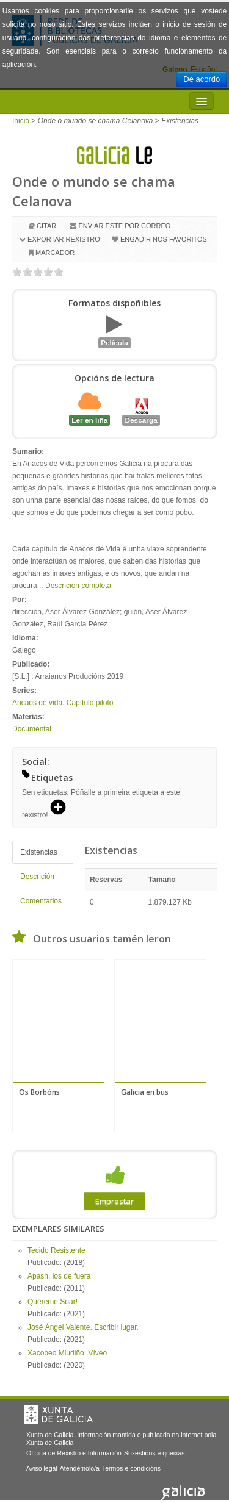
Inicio (20, 121)
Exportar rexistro (63, 239)
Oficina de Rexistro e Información (74, 1453)
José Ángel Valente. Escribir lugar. (83, 1327)
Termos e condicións (131, 1468)
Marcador (55, 252)
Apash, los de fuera (58, 1276)
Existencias (38, 852)
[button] (62, 808)
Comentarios (41, 901)
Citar (46, 225)
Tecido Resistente (56, 1250)
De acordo (201, 79)
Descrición (37, 876)
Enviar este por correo (124, 225)
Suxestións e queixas (154, 1453)
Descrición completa (78, 585)
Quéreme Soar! (52, 1301)
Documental (31, 729)
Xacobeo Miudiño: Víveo (67, 1353)
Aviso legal (41, 1468)
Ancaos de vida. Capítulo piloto (62, 702)
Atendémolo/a (80, 1468)
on (17, 271)
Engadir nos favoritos (163, 239)
